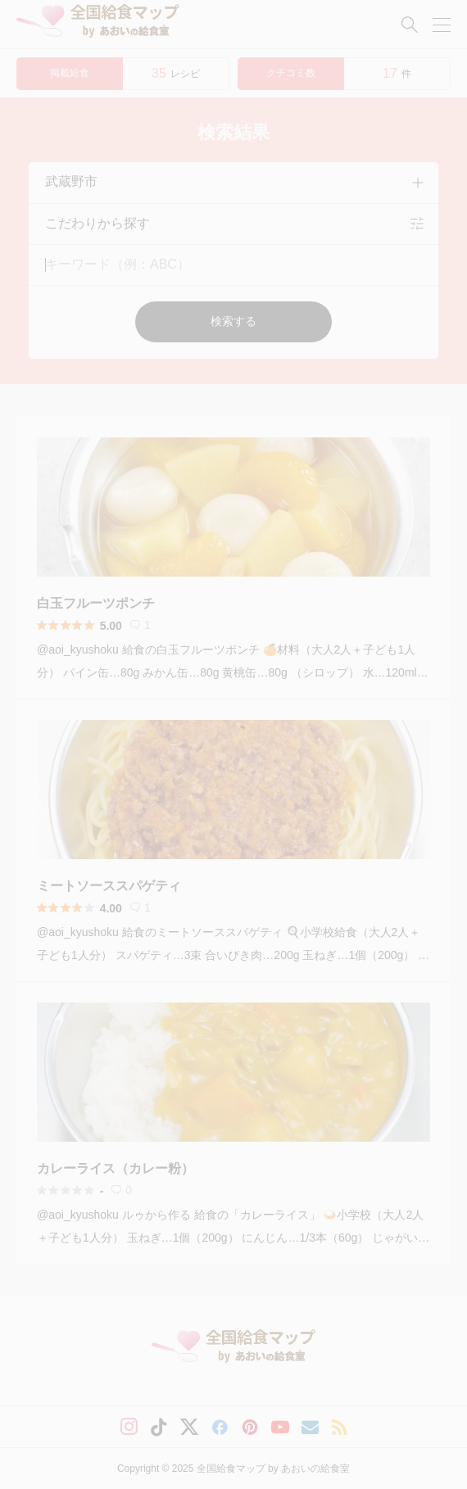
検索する (233, 321)
